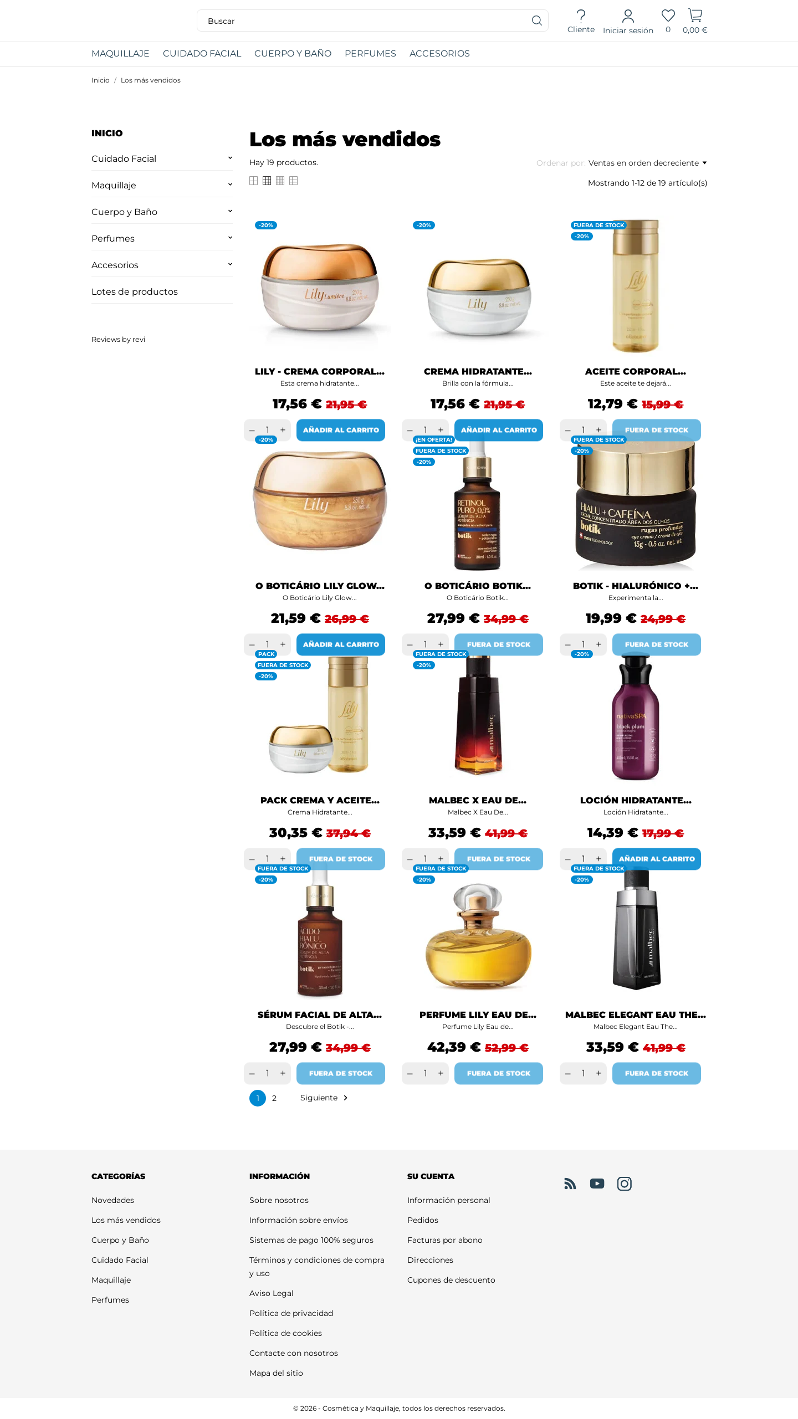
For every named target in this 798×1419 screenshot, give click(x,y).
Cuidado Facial (123, 158)
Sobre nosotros (279, 1200)
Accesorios (115, 265)
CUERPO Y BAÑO (292, 53)
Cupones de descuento (451, 1280)
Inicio (107, 133)
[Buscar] (537, 20)
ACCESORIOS (440, 53)
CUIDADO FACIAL (202, 53)
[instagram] (624, 1184)
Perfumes (113, 238)
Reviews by (118, 339)
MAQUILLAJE (127, 50)
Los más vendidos (126, 1220)
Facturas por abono (445, 1240)
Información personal (448, 1200)
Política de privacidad (291, 1313)
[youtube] (597, 1184)
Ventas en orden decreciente (648, 163)
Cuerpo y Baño (124, 212)
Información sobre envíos (298, 1220)
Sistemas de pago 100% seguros (311, 1240)
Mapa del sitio (276, 1373)
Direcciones (430, 1260)
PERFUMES (370, 53)
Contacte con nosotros (293, 1353)
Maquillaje (113, 185)
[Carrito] (695, 21)
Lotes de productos (134, 291)
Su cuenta (430, 1176)
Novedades (112, 1200)
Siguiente (325, 1098)
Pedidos (422, 1220)
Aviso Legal (271, 1293)
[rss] (570, 1184)
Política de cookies (285, 1333)
